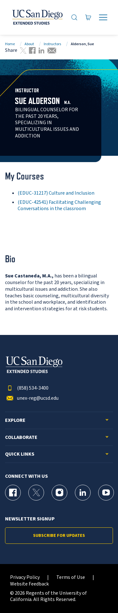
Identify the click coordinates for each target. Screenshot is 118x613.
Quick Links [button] (19, 454)
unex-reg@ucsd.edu (32, 398)
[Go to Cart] (88, 17)
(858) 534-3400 (26, 388)
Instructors (52, 44)
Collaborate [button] (21, 437)
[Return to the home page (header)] (37, 17)
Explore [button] (15, 420)
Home (10, 44)
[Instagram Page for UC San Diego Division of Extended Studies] (59, 493)
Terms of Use (70, 577)
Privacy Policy (25, 577)
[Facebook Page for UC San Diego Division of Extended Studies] (13, 493)
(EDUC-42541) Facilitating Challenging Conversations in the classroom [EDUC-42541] (59, 205)
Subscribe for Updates (59, 535)
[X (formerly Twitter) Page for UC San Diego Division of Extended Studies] (36, 493)
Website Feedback (29, 584)
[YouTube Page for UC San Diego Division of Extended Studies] (106, 493)
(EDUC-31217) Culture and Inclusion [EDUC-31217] (56, 193)
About (29, 44)
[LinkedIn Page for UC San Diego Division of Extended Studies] (83, 493)
